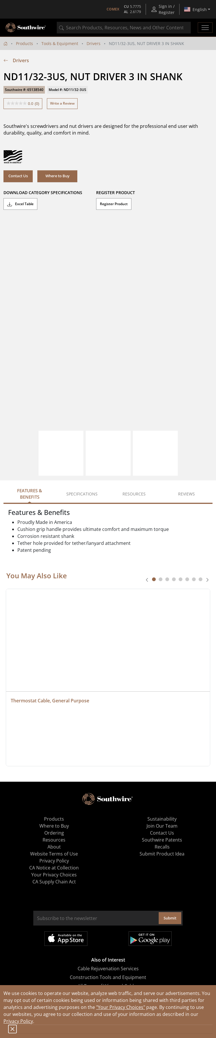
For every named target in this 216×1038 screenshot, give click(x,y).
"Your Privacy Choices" (120, 1007)
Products (24, 43)
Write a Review (62, 103)
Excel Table (20, 204)
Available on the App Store (65, 938)
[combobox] (124, 27)
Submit (170, 918)
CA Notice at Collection (54, 868)
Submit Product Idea (162, 854)
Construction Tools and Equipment (108, 977)
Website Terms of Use (54, 854)
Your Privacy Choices (54, 874)
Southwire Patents (162, 840)
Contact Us (18, 175)
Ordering (54, 833)
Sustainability (162, 819)
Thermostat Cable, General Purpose (50, 700)
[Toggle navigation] (205, 27)
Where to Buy (57, 175)
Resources (54, 840)
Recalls (162, 847)
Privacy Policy (18, 1021)
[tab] (154, 579)
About (54, 847)
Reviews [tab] (186, 494)
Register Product (114, 203)
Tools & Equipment (59, 43)
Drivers (93, 43)
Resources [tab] (134, 494)
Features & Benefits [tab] (29, 494)
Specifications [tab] (82, 494)
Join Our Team (162, 826)
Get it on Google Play (150, 938)
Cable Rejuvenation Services (108, 968)
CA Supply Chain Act (54, 881)
